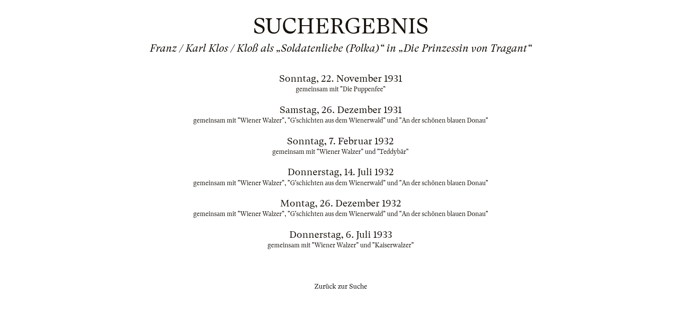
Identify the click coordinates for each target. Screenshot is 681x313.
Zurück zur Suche (340, 286)
